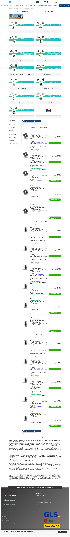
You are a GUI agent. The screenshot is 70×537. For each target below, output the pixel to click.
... (30, 127)
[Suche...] (37, 2)
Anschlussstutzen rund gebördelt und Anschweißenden (14, 136)
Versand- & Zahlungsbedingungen (43, 504)
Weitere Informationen (63, 534)
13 (32, 127)
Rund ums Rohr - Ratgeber (64, 5)
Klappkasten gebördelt (12, 141)
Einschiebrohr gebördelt (12, 138)
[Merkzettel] (53, 2)
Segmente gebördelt (12, 131)
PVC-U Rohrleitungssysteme (6, 5)
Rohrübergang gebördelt (13, 132)
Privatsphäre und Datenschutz (42, 499)
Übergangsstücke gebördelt (13, 134)
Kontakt (38, 502)
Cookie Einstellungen (40, 511)
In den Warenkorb (55, 146)
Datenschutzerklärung (18, 534)
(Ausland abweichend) (39, 146)
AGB (37, 500)
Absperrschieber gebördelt (13, 139)
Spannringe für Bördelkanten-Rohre (14, 142)
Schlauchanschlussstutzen (13, 147)
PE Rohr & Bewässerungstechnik (18, 5)
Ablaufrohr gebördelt (12, 126)
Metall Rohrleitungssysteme (31, 5)
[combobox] (31, 124)
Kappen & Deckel (11, 144)
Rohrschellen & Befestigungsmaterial (45, 5)
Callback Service (40, 509)
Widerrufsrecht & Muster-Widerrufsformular (44, 506)
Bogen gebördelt (11, 129)
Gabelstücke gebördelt (12, 128)
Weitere (55, 5)
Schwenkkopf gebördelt (12, 145)
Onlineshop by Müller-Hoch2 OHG (10, 508)
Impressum (39, 508)
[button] (47, 2)
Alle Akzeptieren (63, 531)
